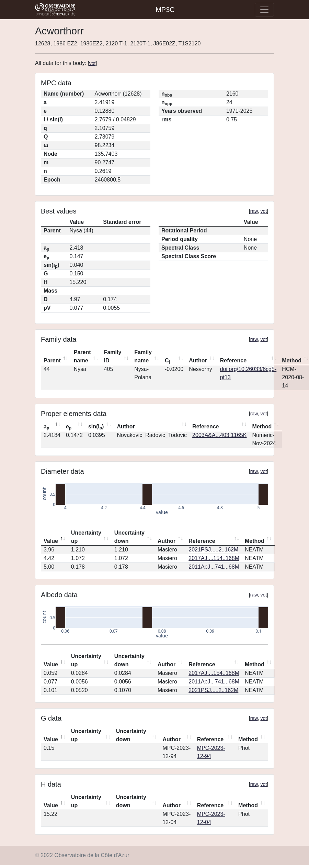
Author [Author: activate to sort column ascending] (198, 360)
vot (92, 63)
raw (254, 211)
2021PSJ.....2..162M (213, 549)
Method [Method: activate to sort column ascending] (262, 426)
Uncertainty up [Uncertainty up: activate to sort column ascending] (86, 537)
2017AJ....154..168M (213, 558)
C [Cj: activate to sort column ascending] (167, 361)
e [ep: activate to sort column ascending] (68, 427)
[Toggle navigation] (264, 10)
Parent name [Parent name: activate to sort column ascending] (82, 356)
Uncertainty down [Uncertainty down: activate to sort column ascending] (129, 537)
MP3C (165, 9)
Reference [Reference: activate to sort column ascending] (233, 360)
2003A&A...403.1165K (219, 435)
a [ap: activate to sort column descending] (46, 427)
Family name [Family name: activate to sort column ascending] (143, 356)
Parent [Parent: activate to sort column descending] (52, 360)
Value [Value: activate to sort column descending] (51, 541)
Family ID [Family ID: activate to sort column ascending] (113, 356)
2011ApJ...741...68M (213, 567)
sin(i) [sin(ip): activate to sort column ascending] (96, 427)
